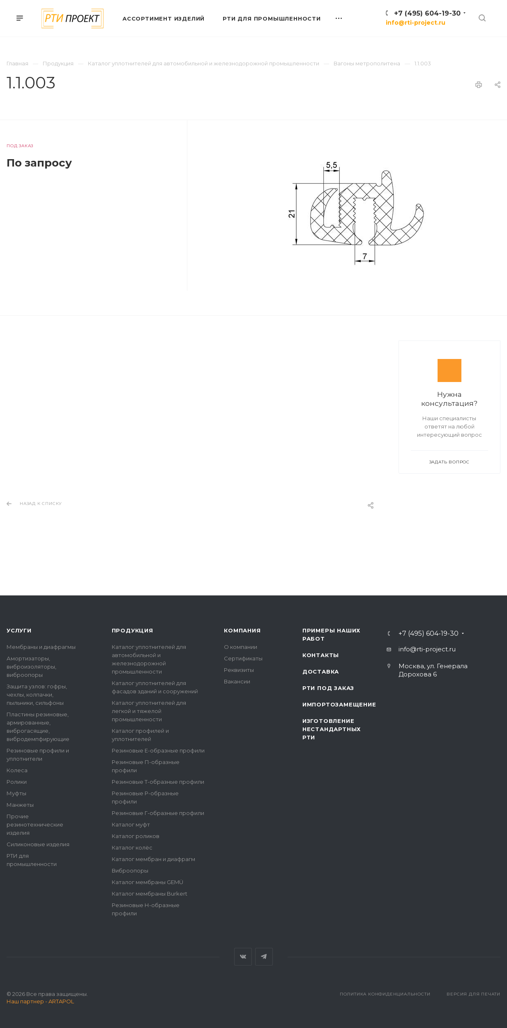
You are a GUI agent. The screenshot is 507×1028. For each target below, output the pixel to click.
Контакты (320, 655)
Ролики (17, 781)
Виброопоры (130, 870)
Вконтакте (243, 956)
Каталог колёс (132, 847)
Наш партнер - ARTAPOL (40, 1001)
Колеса (17, 770)
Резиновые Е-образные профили (158, 750)
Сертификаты (243, 658)
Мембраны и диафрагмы (41, 647)
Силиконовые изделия (38, 844)
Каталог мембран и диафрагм (153, 859)
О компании (240, 647)
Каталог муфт (131, 824)
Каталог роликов (135, 836)
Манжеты (20, 804)
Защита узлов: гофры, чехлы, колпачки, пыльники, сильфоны (37, 694)
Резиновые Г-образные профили (158, 813)
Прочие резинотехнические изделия (35, 824)
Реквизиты (239, 670)
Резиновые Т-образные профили (158, 781)
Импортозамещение (339, 704)
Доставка (320, 671)
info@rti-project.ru (415, 22)
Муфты (16, 793)
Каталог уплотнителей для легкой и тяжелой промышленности (149, 710)
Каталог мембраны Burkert (149, 893)
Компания (242, 630)
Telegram (264, 956)
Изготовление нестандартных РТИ (331, 729)
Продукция (132, 630)
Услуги (19, 630)
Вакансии (237, 681)
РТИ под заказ (328, 688)
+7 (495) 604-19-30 (427, 13)
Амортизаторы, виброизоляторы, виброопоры (31, 666)
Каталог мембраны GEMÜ (147, 882)
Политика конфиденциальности (385, 994)
